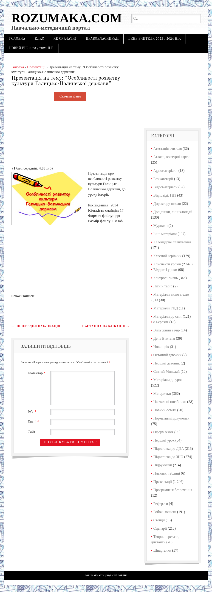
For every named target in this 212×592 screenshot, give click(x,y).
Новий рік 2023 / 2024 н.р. (31, 48)
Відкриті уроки (165, 270)
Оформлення (163, 432)
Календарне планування (172, 242)
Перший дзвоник (166, 363)
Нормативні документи (171, 418)
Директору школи (167, 204)
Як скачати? (65, 38)
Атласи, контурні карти (171, 157)
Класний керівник (167, 256)
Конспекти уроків (167, 264)
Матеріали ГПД (165, 308)
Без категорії (163, 179)
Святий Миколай (166, 371)
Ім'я (32, 412)
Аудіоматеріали (165, 170)
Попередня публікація (35, 326)
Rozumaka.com (66, 18)
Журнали (160, 226)
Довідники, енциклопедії (172, 212)
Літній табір (162, 286)
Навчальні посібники (169, 402)
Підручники (162, 465)
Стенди (159, 520)
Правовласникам (102, 38)
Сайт (31, 432)
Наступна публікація (105, 326)
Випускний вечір (166, 330)
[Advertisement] (70, 134)
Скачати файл (70, 96)
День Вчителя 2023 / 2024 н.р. (154, 38)
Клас (39, 38)
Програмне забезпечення (172, 490)
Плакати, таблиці (166, 473)
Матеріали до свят (167, 316)
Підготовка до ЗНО (168, 457)
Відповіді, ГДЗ (164, 195)
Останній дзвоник (167, 355)
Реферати (160, 504)
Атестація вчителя (167, 148)
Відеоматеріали (165, 187)
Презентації (162, 482)
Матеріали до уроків (169, 380)
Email (34, 422)
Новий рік (161, 347)
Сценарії (160, 528)
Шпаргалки (162, 550)
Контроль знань (165, 278)
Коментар (37, 373)
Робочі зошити (164, 512)
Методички (162, 393)
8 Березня (161, 322)
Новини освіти (164, 410)
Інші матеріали (165, 234)
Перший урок (164, 440)
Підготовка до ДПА (168, 448)
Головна (17, 38)
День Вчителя (164, 338)
